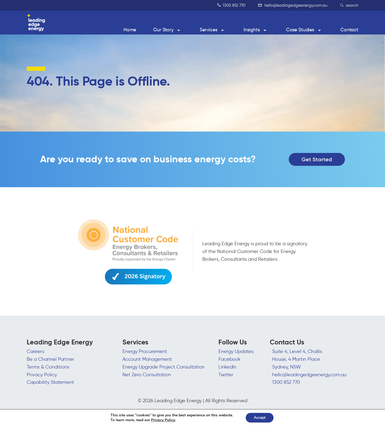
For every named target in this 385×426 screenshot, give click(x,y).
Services (208, 30)
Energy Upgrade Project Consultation (163, 367)
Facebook (229, 359)
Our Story (163, 30)
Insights (252, 30)
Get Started (317, 159)
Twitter (225, 375)
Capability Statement (50, 382)
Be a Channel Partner (50, 359)
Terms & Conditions (48, 367)
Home (130, 30)
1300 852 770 (231, 5)
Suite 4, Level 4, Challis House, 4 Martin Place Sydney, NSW (297, 359)
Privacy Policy (42, 375)
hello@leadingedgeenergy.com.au (292, 5)
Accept (259, 417)
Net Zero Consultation (146, 375)
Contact (349, 30)
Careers (35, 351)
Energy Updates (235, 351)
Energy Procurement (144, 351)
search (349, 5)
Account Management (147, 359)
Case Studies (300, 30)
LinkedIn (227, 367)
